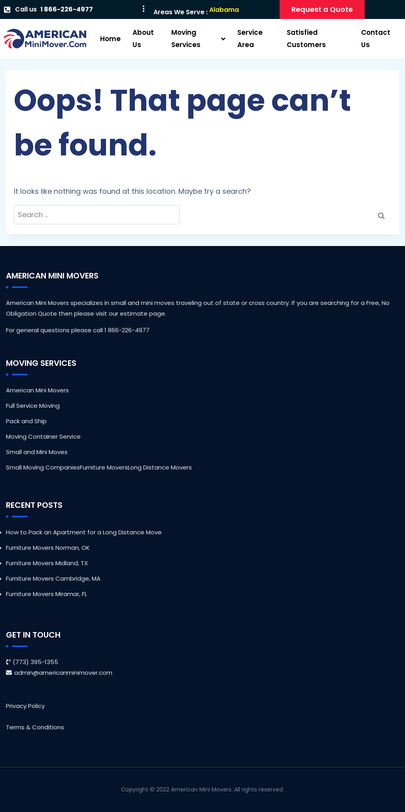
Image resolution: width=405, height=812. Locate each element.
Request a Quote (322, 9)
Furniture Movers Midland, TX (47, 563)
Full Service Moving (33, 405)
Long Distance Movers (160, 467)
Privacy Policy (25, 706)
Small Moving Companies (43, 467)
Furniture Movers (104, 467)
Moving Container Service (43, 436)
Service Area (250, 38)
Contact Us (375, 38)
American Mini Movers (37, 390)
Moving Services (198, 38)
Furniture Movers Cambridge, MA (53, 578)
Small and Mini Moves (37, 452)
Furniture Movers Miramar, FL (46, 594)
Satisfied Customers (306, 38)
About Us (143, 38)
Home (110, 39)
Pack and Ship (26, 421)
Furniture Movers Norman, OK (48, 547)
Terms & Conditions (35, 727)
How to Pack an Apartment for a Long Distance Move (84, 532)
